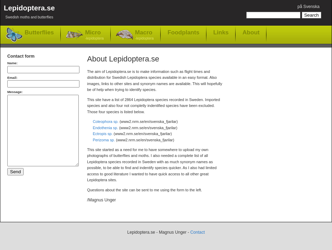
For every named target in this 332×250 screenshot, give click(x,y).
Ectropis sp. (102, 134)
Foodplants (183, 32)
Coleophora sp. (105, 121)
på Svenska (308, 6)
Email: (12, 78)
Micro (94, 35)
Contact (197, 232)
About (250, 32)
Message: (15, 92)
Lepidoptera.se (29, 13)
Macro (144, 35)
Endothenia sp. (105, 128)
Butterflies (39, 32)
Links (221, 32)
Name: (12, 63)
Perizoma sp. (104, 140)
